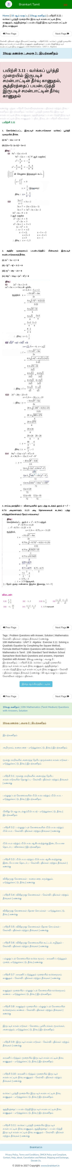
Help (13, 1157)
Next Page (62, 33)
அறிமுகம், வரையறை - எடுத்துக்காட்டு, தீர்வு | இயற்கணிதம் (35, 747)
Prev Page (9, 33)
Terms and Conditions (29, 1154)
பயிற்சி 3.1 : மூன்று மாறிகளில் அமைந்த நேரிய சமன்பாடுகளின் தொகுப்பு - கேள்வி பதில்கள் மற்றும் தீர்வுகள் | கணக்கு (35, 779)
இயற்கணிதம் (10, 735)
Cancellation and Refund (34, 1157)
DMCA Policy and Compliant (53, 1154)
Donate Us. (36, 1160)
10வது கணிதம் (38, 15)
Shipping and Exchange (57, 1157)
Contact (6, 1157)
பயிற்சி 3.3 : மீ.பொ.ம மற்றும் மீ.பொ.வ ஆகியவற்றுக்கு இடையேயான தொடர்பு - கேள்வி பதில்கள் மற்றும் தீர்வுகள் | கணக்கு (35, 863)
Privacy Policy (11, 1154)
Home (6, 15)
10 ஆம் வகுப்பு (19, 15)
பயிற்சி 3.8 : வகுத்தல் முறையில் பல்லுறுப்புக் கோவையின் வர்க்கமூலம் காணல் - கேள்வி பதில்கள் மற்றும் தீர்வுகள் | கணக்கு (34, 1010)
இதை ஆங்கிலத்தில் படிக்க (36, 684)
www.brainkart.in (50, 1165)
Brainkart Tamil (29, 4)
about (19, 1157)
